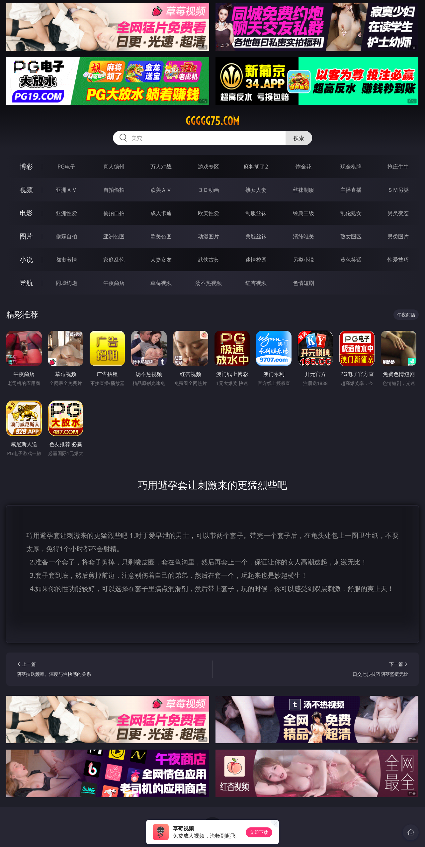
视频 (26, 189)
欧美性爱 (208, 213)
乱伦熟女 (351, 213)
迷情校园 (256, 259)
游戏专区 (208, 166)
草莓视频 (161, 283)
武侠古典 (208, 259)
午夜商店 (114, 283)
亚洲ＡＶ (66, 189)
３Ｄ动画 (208, 189)
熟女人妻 (256, 189)
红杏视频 (256, 283)
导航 (26, 282)
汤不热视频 (208, 283)
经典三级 (303, 213)
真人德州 (114, 166)
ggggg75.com (212, 121)
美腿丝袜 (256, 236)
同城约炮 (66, 283)
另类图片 (398, 236)
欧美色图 (161, 236)
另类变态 (398, 213)
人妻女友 (161, 259)
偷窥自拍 (66, 236)
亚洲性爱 (66, 213)
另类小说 (303, 259)
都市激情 (66, 259)
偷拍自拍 (114, 213)
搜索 (299, 138)
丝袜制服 (303, 189)
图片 (26, 236)
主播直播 (351, 189)
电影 (26, 212)
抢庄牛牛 (398, 166)
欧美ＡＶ (161, 189)
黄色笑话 (351, 259)
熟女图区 (351, 236)
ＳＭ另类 (398, 189)
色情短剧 (303, 283)
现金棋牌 (351, 166)
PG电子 (66, 166)
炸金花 (303, 166)
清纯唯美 (303, 236)
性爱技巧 (398, 259)
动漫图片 (208, 236)
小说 (26, 259)
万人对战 (161, 166)
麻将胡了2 (256, 166)
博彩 (26, 166)
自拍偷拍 (114, 189)
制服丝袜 (256, 213)
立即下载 (259, 832)
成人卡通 (161, 213)
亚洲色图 (114, 236)
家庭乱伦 (114, 259)
